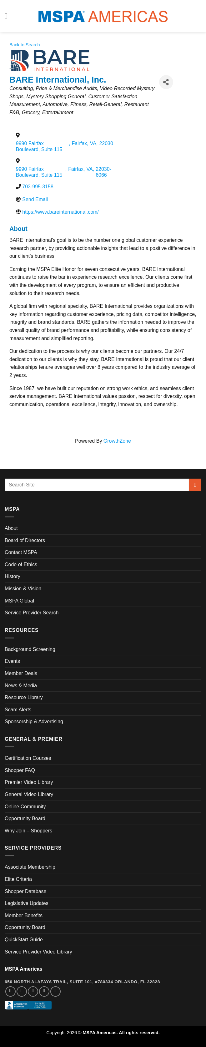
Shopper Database (25, 891)
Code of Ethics (21, 564)
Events (12, 661)
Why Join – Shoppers (28, 830)
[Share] (166, 82)
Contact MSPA (21, 552)
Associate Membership (30, 867)
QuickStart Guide (24, 939)
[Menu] (8, 15)
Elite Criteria (18, 879)
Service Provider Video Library (38, 951)
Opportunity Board (25, 818)
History (12, 576)
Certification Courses (28, 758)
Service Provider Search (32, 612)
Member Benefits (24, 915)
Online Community (25, 806)
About (11, 528)
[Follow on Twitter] (33, 991)
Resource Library (24, 697)
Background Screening (30, 649)
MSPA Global (19, 600)
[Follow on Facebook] (10, 991)
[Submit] (195, 485)
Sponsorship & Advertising (34, 721)
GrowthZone (117, 441)
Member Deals (21, 673)
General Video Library (29, 794)
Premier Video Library (29, 782)
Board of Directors (25, 540)
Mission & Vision (23, 588)
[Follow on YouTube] (55, 991)
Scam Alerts (18, 709)
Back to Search (24, 44)
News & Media (21, 685)
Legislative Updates (26, 903)
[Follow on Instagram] (22, 991)
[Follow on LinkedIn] (44, 991)
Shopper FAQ (20, 770)
